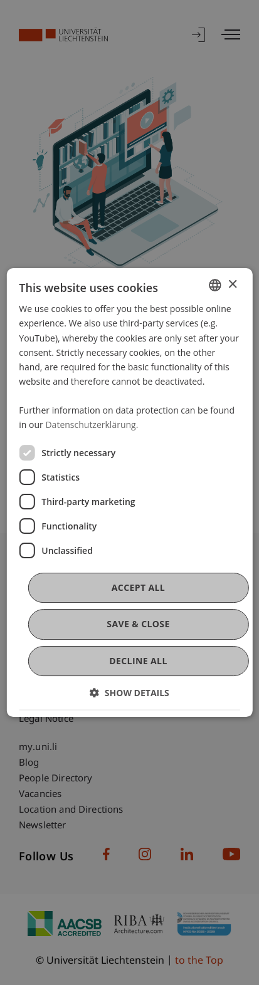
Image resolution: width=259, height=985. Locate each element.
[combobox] (215, 285)
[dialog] (129, 492)
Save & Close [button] (138, 624)
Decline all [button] (138, 661)
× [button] (232, 284)
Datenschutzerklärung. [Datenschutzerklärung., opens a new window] (91, 424)
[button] (129, 692)
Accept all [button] (138, 587)
